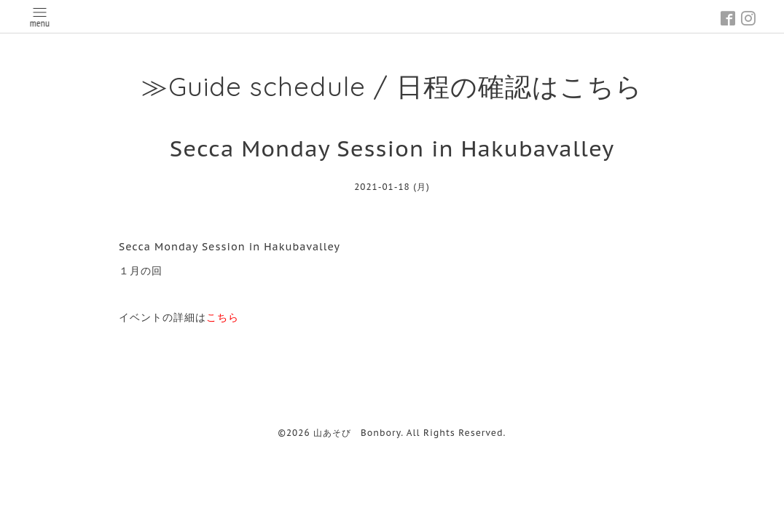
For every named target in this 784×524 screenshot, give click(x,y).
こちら (222, 317)
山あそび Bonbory (357, 432)
